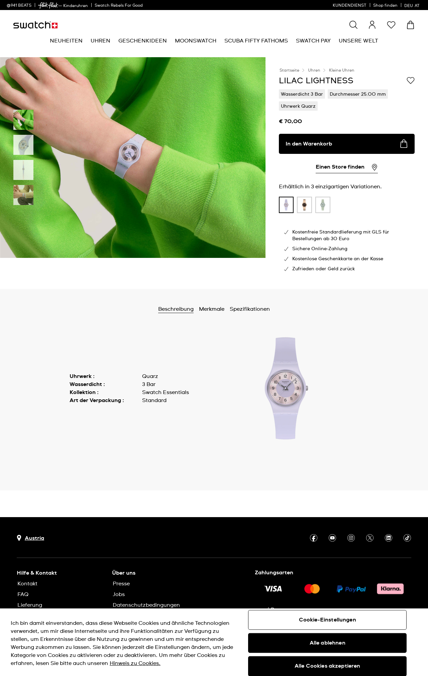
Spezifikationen (250, 309)
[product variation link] (286, 205)
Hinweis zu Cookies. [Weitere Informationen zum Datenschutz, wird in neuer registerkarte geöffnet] (135, 663)
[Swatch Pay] (313, 40)
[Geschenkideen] (142, 40)
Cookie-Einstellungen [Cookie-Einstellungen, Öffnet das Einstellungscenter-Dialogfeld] (327, 619)
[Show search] (353, 25)
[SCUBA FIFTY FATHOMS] (256, 40)
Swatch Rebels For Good (119, 6)
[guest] (372, 25)
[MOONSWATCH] (195, 40)
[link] (48, 5)
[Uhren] (100, 40)
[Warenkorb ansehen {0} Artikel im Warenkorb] (410, 25)
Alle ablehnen (327, 643)
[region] (214, 642)
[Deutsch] (413, 5)
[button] (391, 24)
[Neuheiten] (66, 40)
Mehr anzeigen (89, 415)
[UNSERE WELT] (358, 40)
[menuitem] (66, 41)
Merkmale (211, 309)
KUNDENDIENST (349, 6)
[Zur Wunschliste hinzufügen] (411, 80)
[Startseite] (35, 25)
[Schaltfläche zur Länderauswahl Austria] (30, 538)
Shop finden (385, 6)
